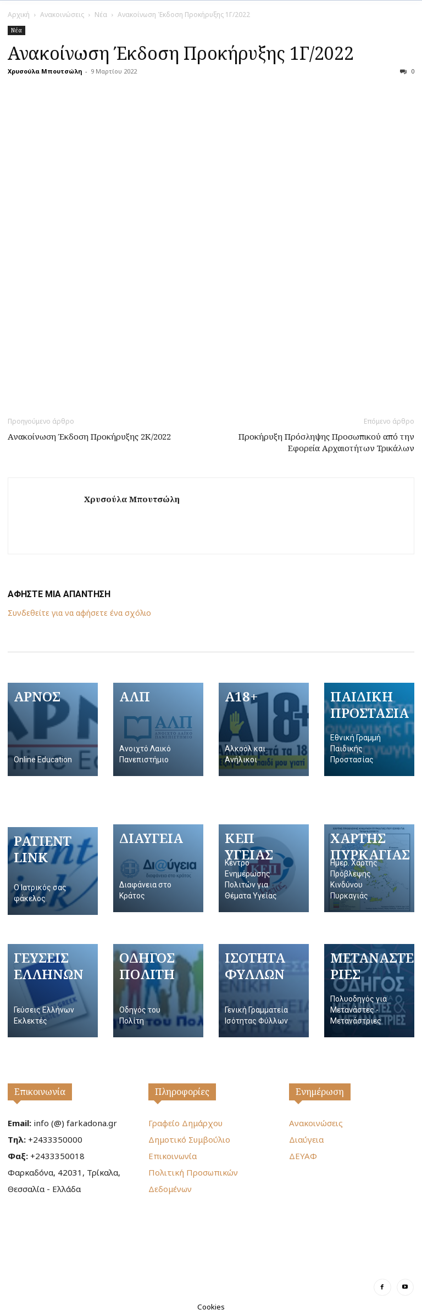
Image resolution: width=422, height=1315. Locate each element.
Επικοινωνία (39, 1092)
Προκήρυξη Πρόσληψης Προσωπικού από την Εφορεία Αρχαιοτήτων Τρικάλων (326, 442)
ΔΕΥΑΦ (303, 1155)
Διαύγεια (306, 1139)
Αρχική (19, 14)
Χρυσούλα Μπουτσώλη (45, 71)
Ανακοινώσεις (62, 14)
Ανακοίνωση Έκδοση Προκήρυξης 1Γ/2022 (181, 53)
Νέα (101, 14)
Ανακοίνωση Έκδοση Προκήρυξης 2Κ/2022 (89, 436)
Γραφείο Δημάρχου (185, 1122)
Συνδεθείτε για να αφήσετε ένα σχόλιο (79, 613)
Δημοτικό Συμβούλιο (189, 1139)
